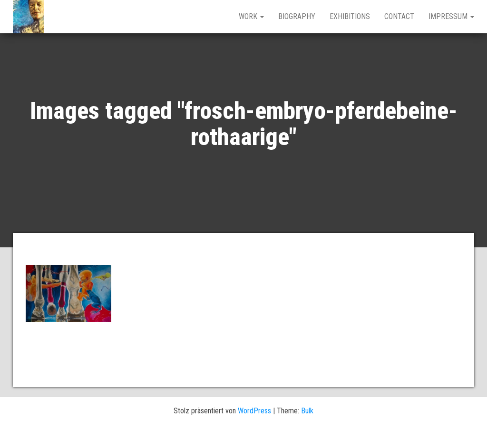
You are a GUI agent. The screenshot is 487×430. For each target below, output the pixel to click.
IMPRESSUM (451, 16)
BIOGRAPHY (296, 16)
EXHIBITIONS (350, 16)
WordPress (254, 410)
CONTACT (399, 16)
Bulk (307, 410)
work (251, 16)
